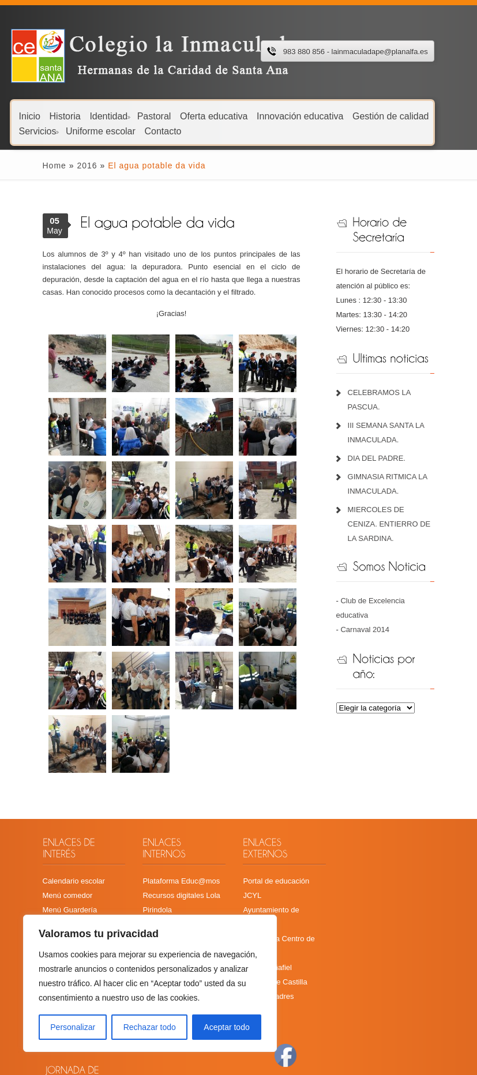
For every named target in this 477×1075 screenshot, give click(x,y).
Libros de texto (44, 912)
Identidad (109, 116)
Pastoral (154, 116)
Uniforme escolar (101, 131)
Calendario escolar (51, 869)
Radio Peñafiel (266, 912)
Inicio (29, 116)
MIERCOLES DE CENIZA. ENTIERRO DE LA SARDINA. (400, 509)
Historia (65, 116)
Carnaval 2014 (373, 600)
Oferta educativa (213, 116)
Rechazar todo (149, 1027)
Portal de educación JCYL (285, 869)
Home (32, 165)
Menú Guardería (47, 898)
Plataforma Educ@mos (169, 869)
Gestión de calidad (390, 116)
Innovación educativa (300, 116)
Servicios (39, 131)
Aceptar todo (226, 1027)
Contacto (162, 131)
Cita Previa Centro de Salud (288, 898)
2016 (64, 165)
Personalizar (72, 1027)
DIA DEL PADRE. (385, 443)
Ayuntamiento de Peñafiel (284, 883)
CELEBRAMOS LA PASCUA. (404, 392)
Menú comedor (45, 883)
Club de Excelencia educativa (398, 586)
